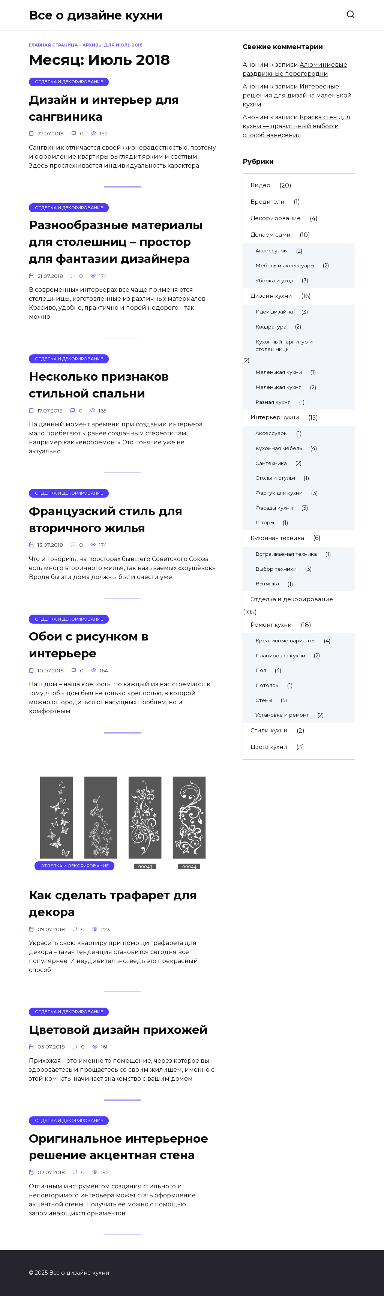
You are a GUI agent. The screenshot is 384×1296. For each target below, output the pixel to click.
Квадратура (270, 327)
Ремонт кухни (271, 624)
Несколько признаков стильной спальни (100, 384)
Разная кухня (273, 402)
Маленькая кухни (278, 372)
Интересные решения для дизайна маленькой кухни (297, 95)
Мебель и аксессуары (284, 265)
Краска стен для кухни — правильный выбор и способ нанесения (297, 126)
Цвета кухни (268, 746)
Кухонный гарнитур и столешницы (284, 345)
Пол (260, 670)
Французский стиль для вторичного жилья (107, 519)
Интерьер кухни (274, 417)
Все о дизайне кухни (96, 15)
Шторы (264, 522)
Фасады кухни (274, 508)
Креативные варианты (285, 641)
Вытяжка (267, 583)
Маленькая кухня (278, 387)
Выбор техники (276, 569)
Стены (263, 700)
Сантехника (271, 463)
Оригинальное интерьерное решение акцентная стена (120, 1146)
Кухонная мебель (278, 448)
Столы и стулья (275, 478)
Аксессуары (271, 251)
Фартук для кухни (279, 493)
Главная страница (53, 45)
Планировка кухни (280, 655)
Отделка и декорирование (291, 599)
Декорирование (275, 218)
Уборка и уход (274, 281)
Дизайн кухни (271, 295)
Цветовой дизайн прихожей (120, 1029)
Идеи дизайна (274, 312)
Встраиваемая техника (286, 554)
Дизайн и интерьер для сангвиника (105, 108)
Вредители (267, 201)
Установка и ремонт (282, 715)
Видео (260, 185)
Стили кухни (269, 730)
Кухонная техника (277, 538)
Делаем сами (270, 234)
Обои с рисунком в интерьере (90, 645)
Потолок (267, 685)
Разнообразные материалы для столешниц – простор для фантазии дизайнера (118, 242)
